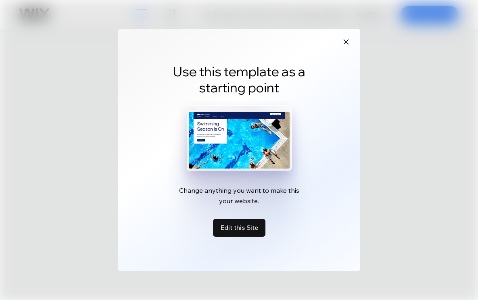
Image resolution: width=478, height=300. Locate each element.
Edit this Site (239, 227)
